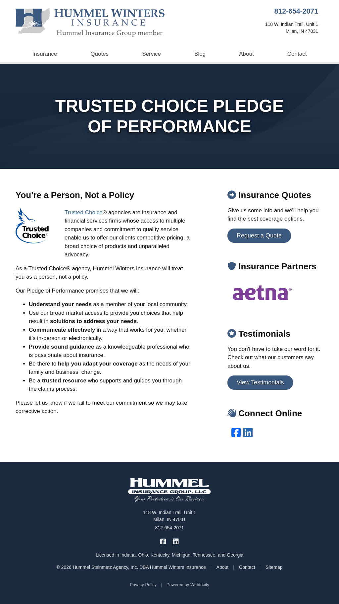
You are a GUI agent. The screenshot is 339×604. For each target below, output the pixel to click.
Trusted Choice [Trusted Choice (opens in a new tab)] (84, 212)
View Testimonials (260, 382)
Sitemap (274, 567)
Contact (297, 54)
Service (151, 54)
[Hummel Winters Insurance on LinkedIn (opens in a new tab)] (175, 541)
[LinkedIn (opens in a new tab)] (248, 433)
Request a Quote (259, 235)
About (246, 54)
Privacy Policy (143, 584)
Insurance (44, 54)
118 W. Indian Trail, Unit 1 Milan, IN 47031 (169, 516)
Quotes (99, 54)
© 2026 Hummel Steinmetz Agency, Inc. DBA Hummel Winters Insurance (131, 567)
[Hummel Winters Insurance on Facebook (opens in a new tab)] (163, 541)
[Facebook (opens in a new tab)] (236, 433)
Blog (200, 54)
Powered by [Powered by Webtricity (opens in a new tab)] (188, 584)
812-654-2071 (296, 11)
